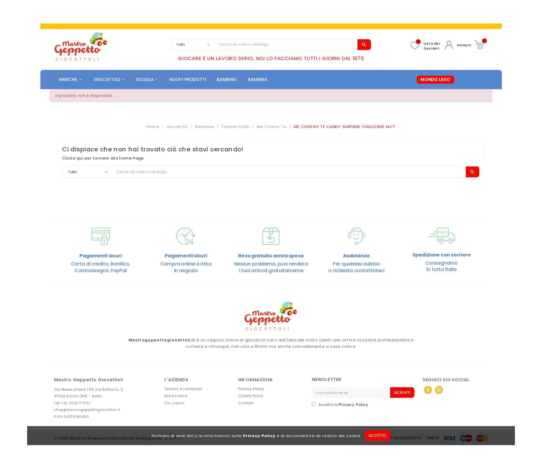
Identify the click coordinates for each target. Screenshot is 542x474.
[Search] (286, 44)
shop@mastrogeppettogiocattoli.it (87, 411)
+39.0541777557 (75, 404)
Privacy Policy (259, 437)
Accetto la (325, 406)
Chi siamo (174, 404)
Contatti (246, 404)
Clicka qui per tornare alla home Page (103, 160)
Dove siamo (175, 397)
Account (464, 45)
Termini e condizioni (183, 390)
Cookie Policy (251, 397)
